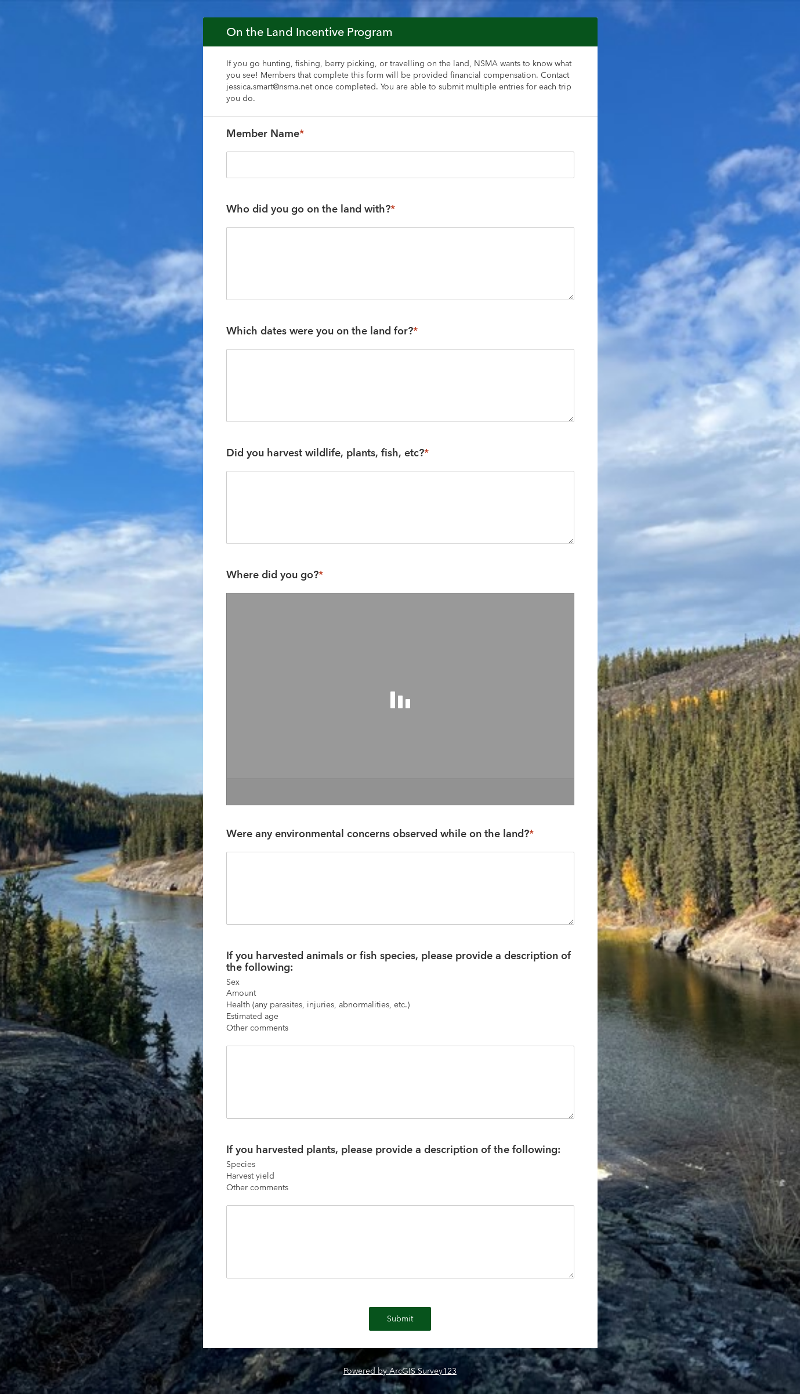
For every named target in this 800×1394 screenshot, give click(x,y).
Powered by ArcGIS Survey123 (400, 1370)
